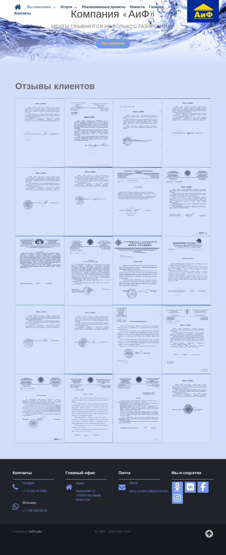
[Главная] (18, 7)
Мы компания (113, 43)
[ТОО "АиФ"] (203, 10)
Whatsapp (29, 502)
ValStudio (35, 531)
